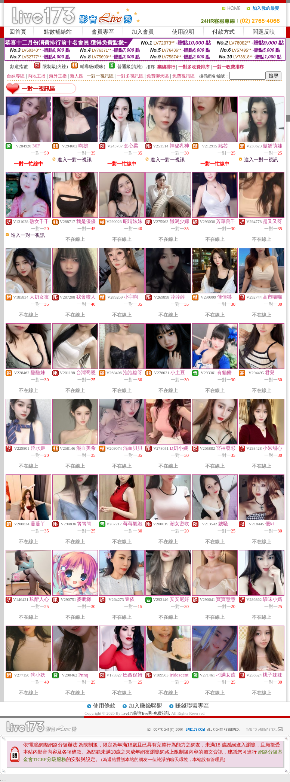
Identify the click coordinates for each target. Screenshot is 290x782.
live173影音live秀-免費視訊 (145, 713)
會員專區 (103, 32)
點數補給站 (58, 32)
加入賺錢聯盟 (145, 706)
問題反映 (264, 32)
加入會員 (143, 32)
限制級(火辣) (55, 66)
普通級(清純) (130, 66)
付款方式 (223, 32)
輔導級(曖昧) (92, 66)
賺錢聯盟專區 (192, 706)
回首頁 (17, 32)
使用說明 (183, 32)
